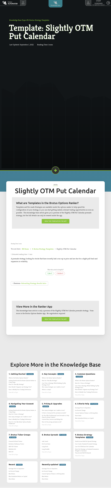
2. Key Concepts (53, 374)
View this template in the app (55, 221)
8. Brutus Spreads (54, 435)
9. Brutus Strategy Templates (43, 249)
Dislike (59, 273)
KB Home (25, 249)
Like (49, 273)
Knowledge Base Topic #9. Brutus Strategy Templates (29, 20)
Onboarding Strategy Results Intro (33, 283)
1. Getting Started (21, 374)
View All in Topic (13, 392)
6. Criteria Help (86, 404)
